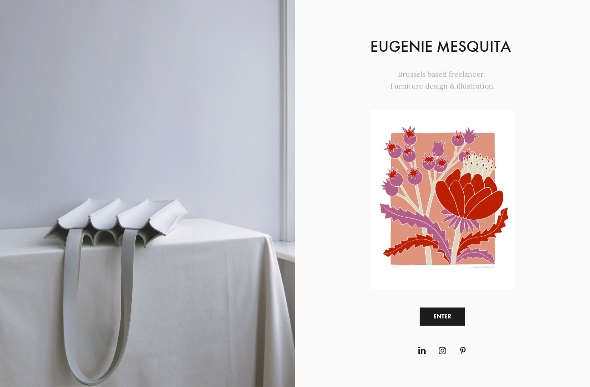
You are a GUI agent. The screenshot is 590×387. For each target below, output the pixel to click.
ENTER (442, 316)
